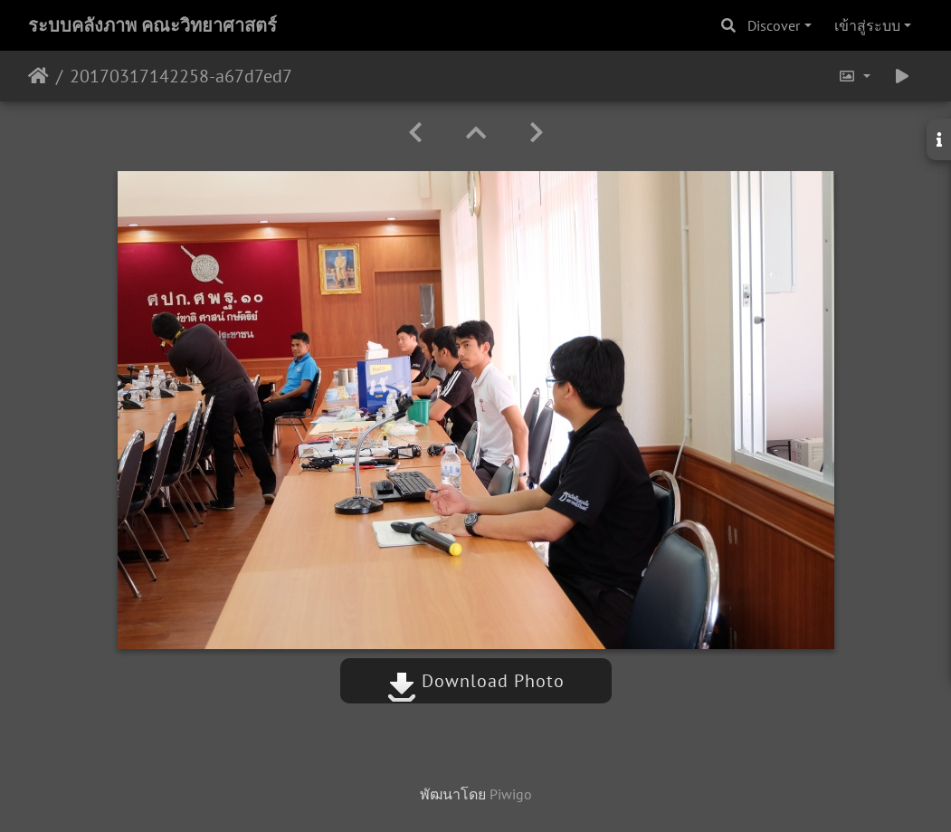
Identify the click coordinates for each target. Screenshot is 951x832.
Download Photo (476, 681)
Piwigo (511, 794)
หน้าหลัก (38, 76)
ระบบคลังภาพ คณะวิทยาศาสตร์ (152, 25)
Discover (773, 25)
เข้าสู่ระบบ (867, 25)
